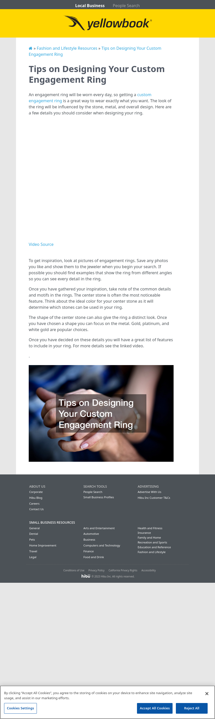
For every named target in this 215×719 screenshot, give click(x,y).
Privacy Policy (96, 570)
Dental (33, 534)
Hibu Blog (35, 498)
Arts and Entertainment (99, 528)
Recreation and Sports (152, 542)
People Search (126, 5)
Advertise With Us (149, 492)
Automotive (91, 534)
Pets (32, 539)
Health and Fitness (150, 528)
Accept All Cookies (155, 708)
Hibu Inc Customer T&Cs (154, 498)
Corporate (36, 492)
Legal (32, 557)
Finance (88, 551)
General (34, 528)
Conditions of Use (73, 570)
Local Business (90, 5)
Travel (33, 551)
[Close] (206, 693)
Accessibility (148, 570)
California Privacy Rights (123, 570)
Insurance (144, 533)
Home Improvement (42, 545)
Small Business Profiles (98, 497)
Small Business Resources (52, 522)
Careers (34, 503)
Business (89, 539)
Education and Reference (154, 547)
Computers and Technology (101, 545)
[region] (107, 702)
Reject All (191, 708)
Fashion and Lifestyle (152, 552)
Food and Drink (93, 557)
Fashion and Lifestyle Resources (67, 48)
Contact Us (36, 509)
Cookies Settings (20, 708)
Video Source (41, 244)
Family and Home (149, 537)
